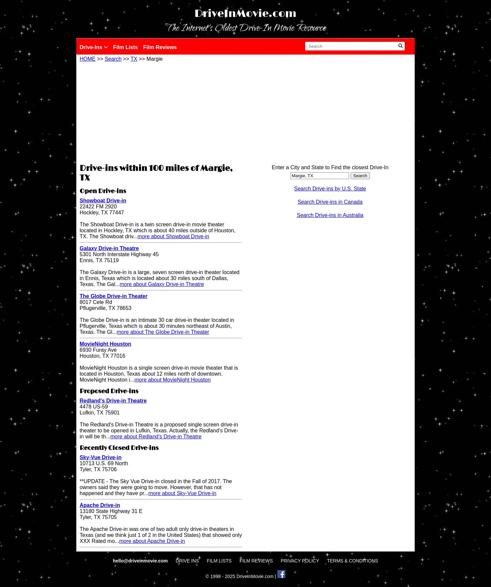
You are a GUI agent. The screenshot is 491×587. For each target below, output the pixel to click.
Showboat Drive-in (103, 200)
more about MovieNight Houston (172, 380)
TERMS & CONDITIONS (352, 560)
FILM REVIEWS (256, 560)
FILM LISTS (219, 560)
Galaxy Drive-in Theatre (109, 248)
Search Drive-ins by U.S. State (330, 188)
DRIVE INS (187, 560)
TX (134, 59)
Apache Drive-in (100, 505)
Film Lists (125, 47)
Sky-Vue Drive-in (101, 457)
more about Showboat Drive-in (173, 236)
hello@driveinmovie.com (141, 560)
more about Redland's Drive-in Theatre (155, 436)
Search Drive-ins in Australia (330, 215)
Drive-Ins (94, 47)
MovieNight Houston (105, 344)
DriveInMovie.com (245, 13)
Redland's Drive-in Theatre (113, 401)
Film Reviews (160, 47)
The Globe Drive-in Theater (113, 296)
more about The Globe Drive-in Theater (163, 332)
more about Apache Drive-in (152, 541)
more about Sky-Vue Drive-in (182, 493)
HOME (88, 59)
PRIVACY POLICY (300, 560)
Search (113, 59)
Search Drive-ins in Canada (330, 202)
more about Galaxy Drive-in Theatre (162, 284)
